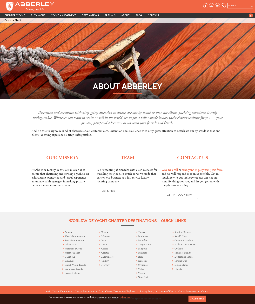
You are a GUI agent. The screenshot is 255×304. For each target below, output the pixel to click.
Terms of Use (166, 291)
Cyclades (178, 248)
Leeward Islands (72, 273)
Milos (141, 269)
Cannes (141, 232)
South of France (182, 232)
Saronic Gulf (180, 260)
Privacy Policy (147, 291)
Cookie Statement (187, 291)
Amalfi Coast (181, 236)
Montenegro (107, 256)
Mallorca (142, 252)
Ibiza (140, 256)
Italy (103, 240)
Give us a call (170, 170)
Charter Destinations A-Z (87, 291)
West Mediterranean (75, 236)
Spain (104, 244)
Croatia (105, 252)
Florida (178, 269)
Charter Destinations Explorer (120, 291)
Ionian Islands (181, 265)
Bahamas (69, 260)
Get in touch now (180, 194)
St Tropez (143, 236)
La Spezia (142, 248)
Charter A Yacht (15, 15)
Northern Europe (73, 248)
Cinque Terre (144, 244)
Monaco (105, 236)
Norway (105, 265)
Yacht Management (63, 15)
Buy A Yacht (38, 15)
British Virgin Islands (75, 265)
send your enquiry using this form (202, 170)
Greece (104, 248)
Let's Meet (109, 190)
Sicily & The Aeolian (184, 244)
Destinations (90, 15)
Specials (110, 15)
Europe (68, 232)
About (125, 15)
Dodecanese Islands (183, 256)
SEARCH (232, 6)
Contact (153, 15)
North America (72, 252)
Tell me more (125, 297)
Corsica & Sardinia (183, 240)
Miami (141, 273)
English (9, 20)
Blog (138, 15)
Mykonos (143, 265)
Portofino (143, 240)
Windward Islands (74, 269)
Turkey (105, 260)
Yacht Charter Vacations (58, 291)
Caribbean (70, 256)
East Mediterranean (74, 240)
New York (143, 277)
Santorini (142, 260)
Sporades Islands (182, 252)
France (104, 232)
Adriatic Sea (70, 244)
